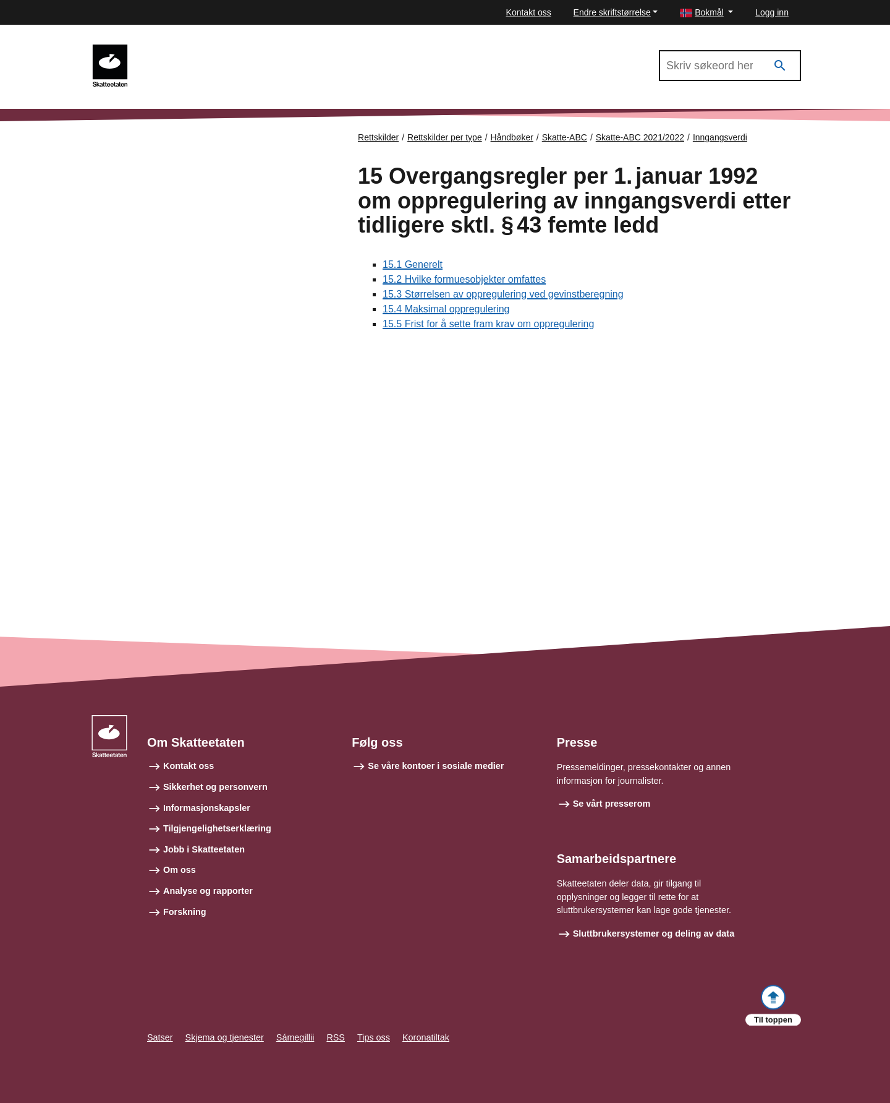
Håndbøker (512, 137)
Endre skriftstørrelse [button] (612, 12)
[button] (706, 12)
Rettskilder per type (444, 137)
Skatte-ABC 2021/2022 (193, 50)
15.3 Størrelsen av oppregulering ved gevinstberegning (503, 294)
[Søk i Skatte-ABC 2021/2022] (730, 65)
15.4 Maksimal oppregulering (446, 309)
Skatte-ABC (564, 137)
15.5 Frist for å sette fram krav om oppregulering (488, 324)
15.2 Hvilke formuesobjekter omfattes (464, 279)
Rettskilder (378, 137)
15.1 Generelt (413, 264)
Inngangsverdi (720, 137)
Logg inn (772, 12)
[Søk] (780, 66)
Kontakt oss (528, 12)
